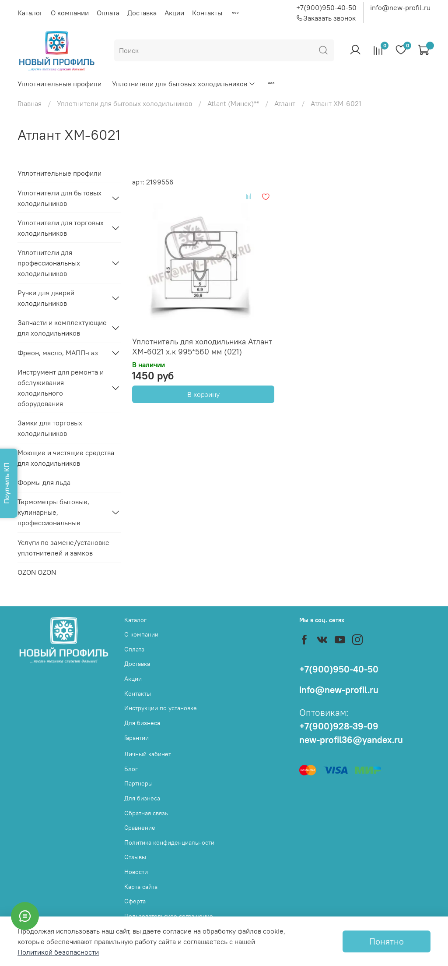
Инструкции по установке (160, 708)
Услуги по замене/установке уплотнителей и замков (63, 547)
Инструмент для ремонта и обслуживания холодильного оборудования (61, 388)
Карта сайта (141, 887)
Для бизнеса (142, 723)
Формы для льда (44, 482)
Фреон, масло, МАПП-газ (58, 352)
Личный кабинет (147, 754)
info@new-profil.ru (400, 7)
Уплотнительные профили (60, 83)
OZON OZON (37, 572)
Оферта (135, 901)
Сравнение (139, 828)
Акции (174, 12)
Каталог (30, 12)
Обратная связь (146, 813)
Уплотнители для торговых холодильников (61, 227)
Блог (131, 769)
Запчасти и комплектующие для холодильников (62, 327)
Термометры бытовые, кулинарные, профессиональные (53, 512)
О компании (70, 12)
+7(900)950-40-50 (326, 7)
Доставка (142, 12)
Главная (30, 103)
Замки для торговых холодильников (50, 428)
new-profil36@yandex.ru (351, 740)
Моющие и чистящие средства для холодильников (66, 457)
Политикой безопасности (58, 952)
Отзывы (135, 857)
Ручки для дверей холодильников (46, 298)
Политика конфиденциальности (169, 842)
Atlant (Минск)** (233, 103)
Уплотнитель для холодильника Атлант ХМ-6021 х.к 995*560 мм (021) (202, 346)
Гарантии (136, 738)
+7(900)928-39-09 (338, 726)
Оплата (108, 12)
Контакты (207, 12)
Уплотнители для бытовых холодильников (184, 83)
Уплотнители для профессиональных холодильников (49, 263)
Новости (136, 872)
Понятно (386, 941)
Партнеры (138, 783)
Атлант (284, 103)
